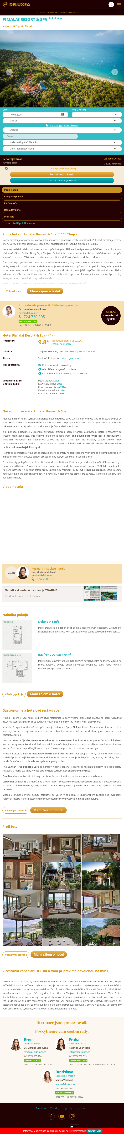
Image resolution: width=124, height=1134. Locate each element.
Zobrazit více (13, 291)
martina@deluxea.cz (42, 575)
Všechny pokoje (14, 694)
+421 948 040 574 (64, 1088)
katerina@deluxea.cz (79, 1051)
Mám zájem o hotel (45, 291)
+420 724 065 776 (32, 1056)
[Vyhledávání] (111, 4)
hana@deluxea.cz (28, 312)
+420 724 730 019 (78, 1056)
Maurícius (41, 1108)
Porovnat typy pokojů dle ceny (64, 125)
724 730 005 (34, 316)
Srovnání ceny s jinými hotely (61, 180)
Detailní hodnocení (61, 343)
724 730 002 (45, 579)
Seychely (67, 1108)
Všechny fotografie (16, 954)
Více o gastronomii (72, 358)
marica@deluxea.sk (65, 1084)
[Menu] (118, 4)
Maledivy (55, 1108)
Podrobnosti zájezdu (62, 174)
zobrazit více (94, 1130)
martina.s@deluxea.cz (35, 1051)
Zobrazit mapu (87, 351)
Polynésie (80, 1108)
